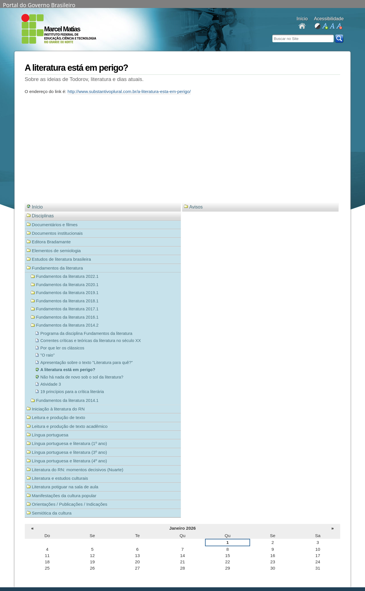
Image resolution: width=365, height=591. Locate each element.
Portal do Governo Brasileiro (39, 4)
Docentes (302, 26)
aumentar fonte (324, 26)
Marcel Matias (62, 29)
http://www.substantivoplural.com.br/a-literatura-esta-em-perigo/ (129, 91)
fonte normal (331, 26)
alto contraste (317, 26)
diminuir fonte (338, 26)
